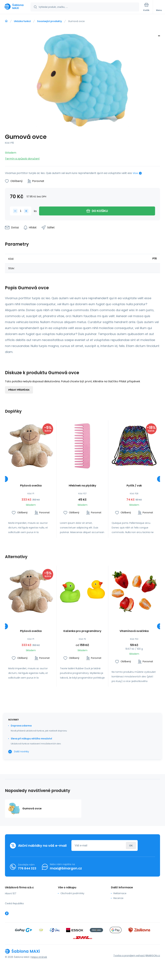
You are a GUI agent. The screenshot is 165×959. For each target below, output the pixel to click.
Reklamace (119, 893)
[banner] (15, 6)
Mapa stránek (39, 957)
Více (135, 173)
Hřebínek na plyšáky (82, 485)
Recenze (118, 898)
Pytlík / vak (134, 485)
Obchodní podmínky (72, 893)
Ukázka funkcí (22, 21)
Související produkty (49, 21)
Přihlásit (131, 845)
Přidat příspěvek (19, 390)
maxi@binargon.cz (66, 868)
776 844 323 (27, 868)
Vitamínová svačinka (134, 631)
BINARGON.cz (152, 955)
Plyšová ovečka (31, 485)
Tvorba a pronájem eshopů (129, 955)
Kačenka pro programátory (82, 631)
